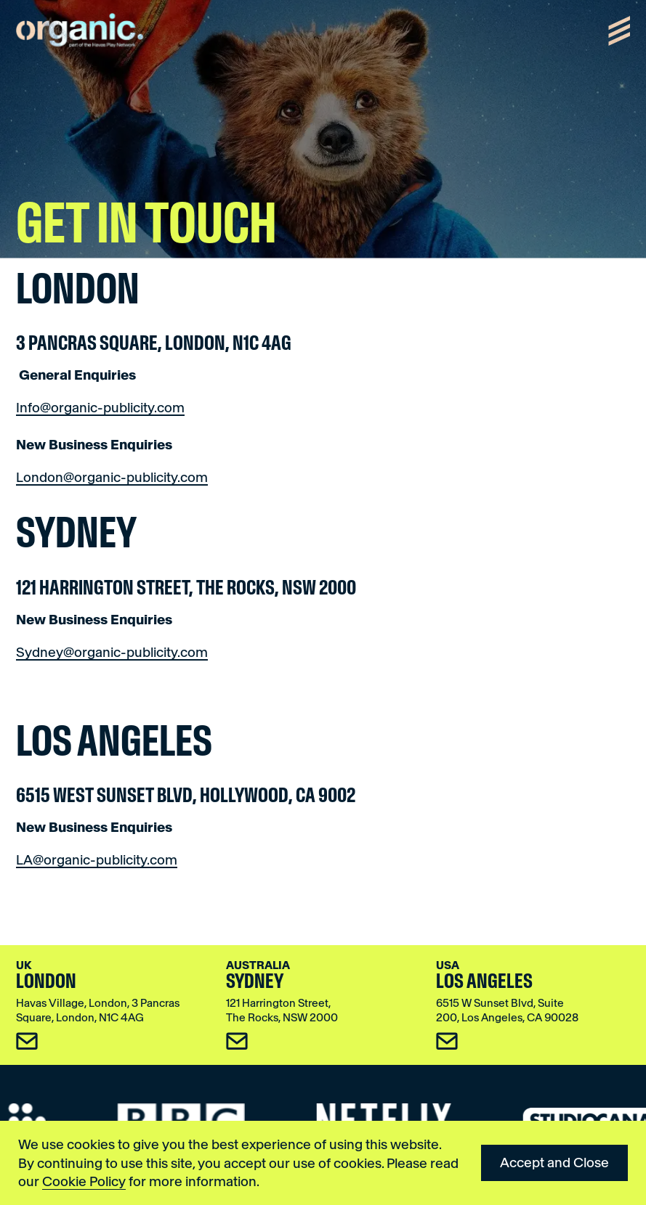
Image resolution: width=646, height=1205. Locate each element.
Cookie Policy (84, 1181)
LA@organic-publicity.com (96, 859)
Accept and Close (554, 1162)
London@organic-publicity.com (112, 477)
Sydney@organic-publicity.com (112, 652)
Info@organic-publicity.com (100, 407)
